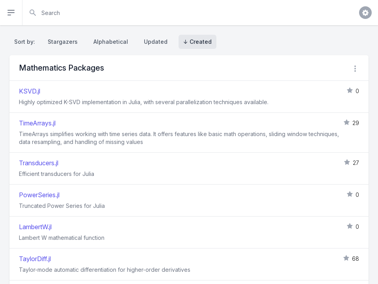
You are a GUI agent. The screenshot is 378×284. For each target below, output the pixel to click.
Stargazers (63, 41)
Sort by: (26, 41)
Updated (156, 41)
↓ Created (197, 41)
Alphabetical (110, 41)
